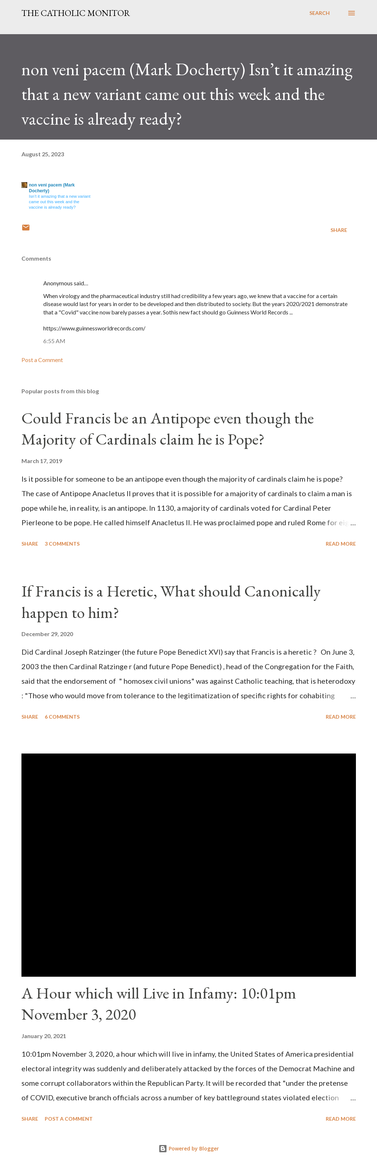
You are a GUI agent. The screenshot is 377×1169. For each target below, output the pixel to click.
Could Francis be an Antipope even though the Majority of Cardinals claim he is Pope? (167, 428)
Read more (341, 544)
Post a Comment (42, 359)
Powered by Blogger (189, 1148)
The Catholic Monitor (75, 13)
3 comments (62, 544)
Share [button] (338, 230)
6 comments (62, 717)
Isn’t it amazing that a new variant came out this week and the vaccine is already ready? (60, 201)
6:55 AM (54, 340)
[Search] (319, 13)
